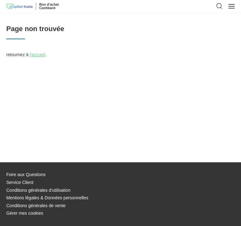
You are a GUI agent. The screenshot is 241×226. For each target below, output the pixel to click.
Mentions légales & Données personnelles (47, 197)
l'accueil (37, 54)
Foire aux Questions (26, 174)
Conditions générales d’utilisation (38, 190)
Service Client (19, 182)
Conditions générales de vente (36, 205)
